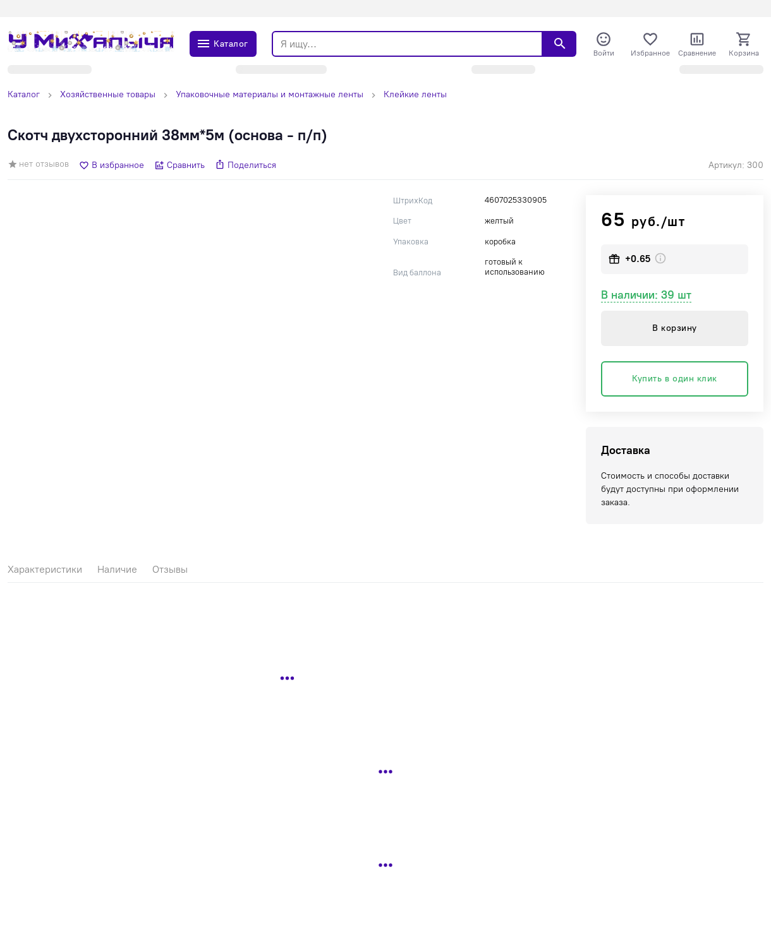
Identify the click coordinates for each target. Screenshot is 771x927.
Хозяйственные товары (107, 94)
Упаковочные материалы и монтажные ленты (269, 94)
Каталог (24, 94)
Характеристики (45, 569)
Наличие (117, 569)
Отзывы (170, 569)
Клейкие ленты (415, 94)
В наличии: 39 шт (646, 295)
